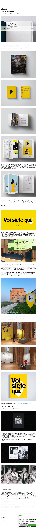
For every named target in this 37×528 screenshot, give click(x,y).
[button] (36, 515)
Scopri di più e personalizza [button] (28, 526)
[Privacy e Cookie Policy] (4, 525)
